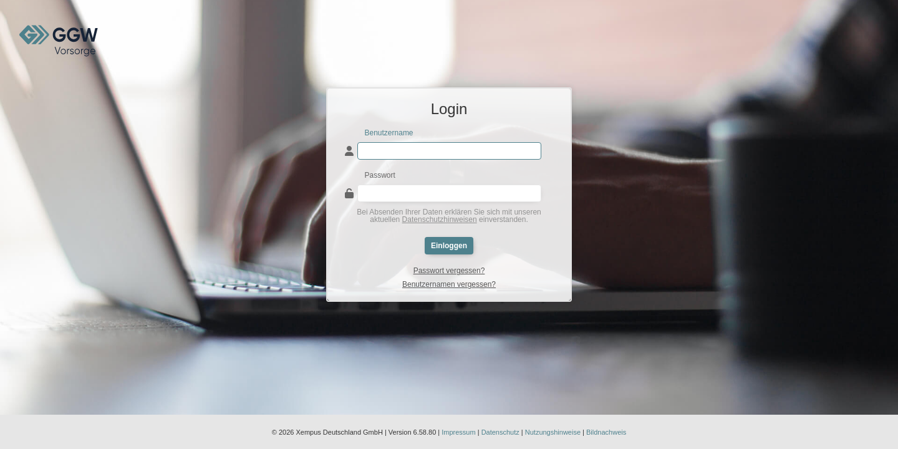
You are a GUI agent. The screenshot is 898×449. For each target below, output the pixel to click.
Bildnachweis (606, 432)
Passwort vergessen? (449, 270)
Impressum (458, 432)
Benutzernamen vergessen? (449, 284)
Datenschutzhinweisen (439, 219)
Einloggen (449, 245)
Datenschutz (500, 432)
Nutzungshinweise (553, 432)
